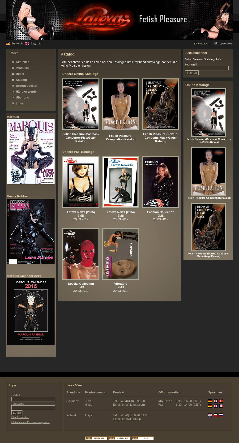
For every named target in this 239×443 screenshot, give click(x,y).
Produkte (22, 68)
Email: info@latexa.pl (127, 419)
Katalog (21, 80)
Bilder (20, 74)
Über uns (22, 97)
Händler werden (27, 91)
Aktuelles (22, 62)
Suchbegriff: (191, 64)
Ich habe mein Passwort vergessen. (30, 422)
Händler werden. (20, 417)
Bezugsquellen (26, 85)
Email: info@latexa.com (129, 404)
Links (20, 103)
